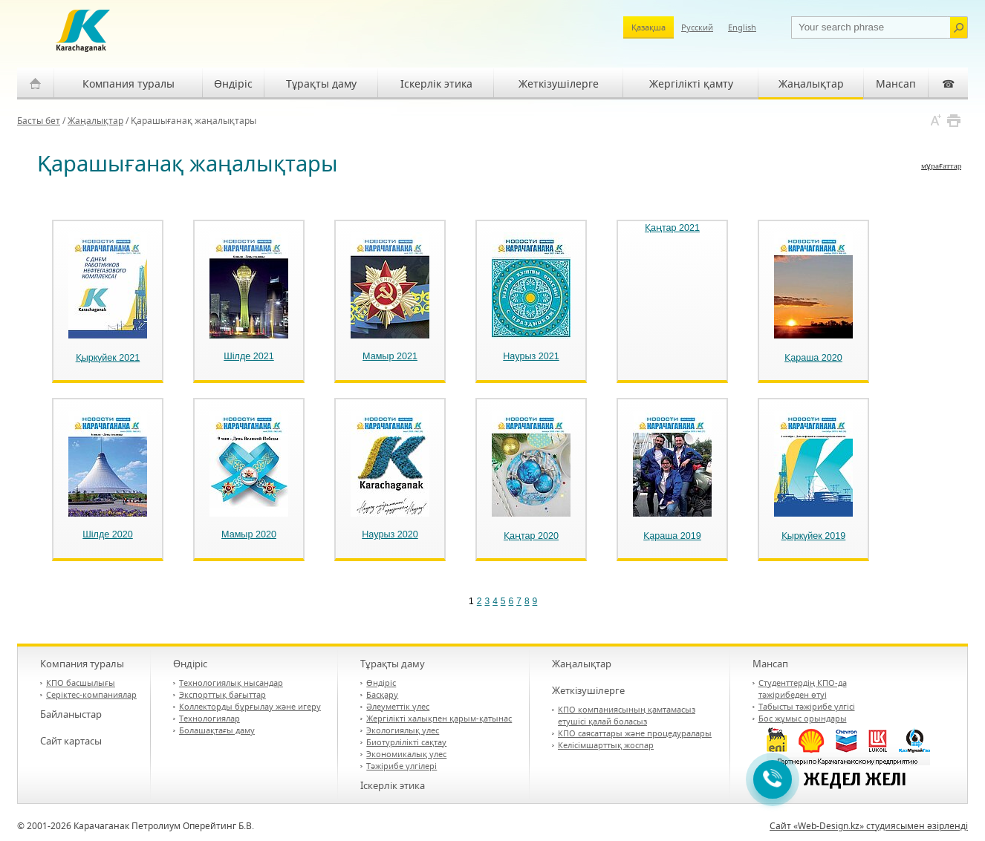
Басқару (382, 694)
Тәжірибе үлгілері (401, 765)
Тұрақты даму (321, 83)
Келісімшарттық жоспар (606, 744)
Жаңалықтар (811, 83)
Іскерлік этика (436, 83)
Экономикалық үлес (406, 753)
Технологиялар (209, 718)
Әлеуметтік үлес (397, 706)
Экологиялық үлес (402, 730)
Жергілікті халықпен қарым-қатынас (439, 718)
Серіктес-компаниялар (91, 694)
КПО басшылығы (80, 682)
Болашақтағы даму (217, 730)
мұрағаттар (941, 165)
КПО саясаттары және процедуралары (635, 733)
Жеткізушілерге (558, 83)
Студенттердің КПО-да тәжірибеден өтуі (802, 688)
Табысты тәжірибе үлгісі (806, 706)
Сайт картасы (71, 740)
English (742, 27)
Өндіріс (233, 83)
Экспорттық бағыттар (222, 694)
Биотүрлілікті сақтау (406, 741)
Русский (697, 27)
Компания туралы (128, 83)
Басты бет (38, 120)
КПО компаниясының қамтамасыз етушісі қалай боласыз (626, 715)
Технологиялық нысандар (231, 682)
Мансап (896, 83)
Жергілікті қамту (691, 83)
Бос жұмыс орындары (802, 718)
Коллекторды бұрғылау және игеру (250, 706)
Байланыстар (71, 714)
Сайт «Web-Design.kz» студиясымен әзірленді (869, 825)
